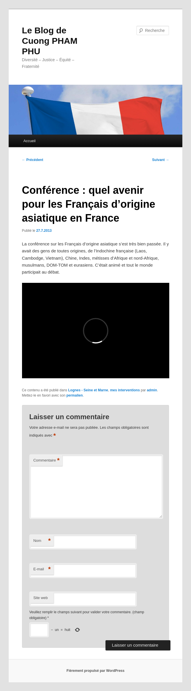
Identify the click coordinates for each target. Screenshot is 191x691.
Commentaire (46, 460)
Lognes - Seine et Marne (88, 390)
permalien (74, 395)
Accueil (29, 141)
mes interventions (125, 390)
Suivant (160, 160)
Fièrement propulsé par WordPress (96, 671)
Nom (42, 541)
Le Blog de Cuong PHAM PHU (50, 41)
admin (152, 390)
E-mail (42, 569)
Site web (40, 598)
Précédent (32, 160)
